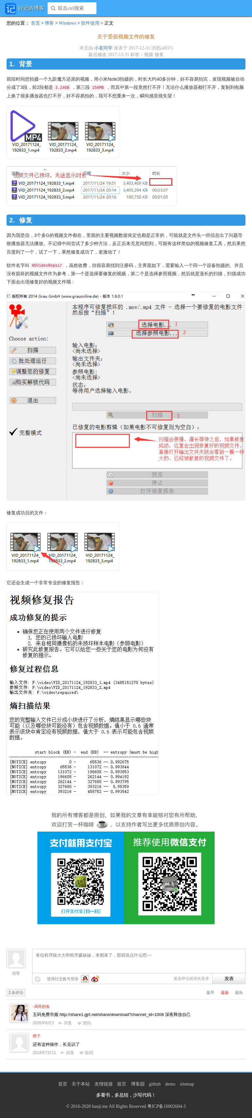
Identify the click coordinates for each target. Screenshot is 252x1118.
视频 (148, 54)
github (155, 1084)
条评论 (16, 992)
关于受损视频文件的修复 (126, 36)
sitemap (187, 1084)
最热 (239, 992)
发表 (229, 978)
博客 (49, 23)
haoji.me (100, 1106)
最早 (210, 992)
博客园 (138, 1084)
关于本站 (81, 1084)
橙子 (37, 1036)
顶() (84, 1023)
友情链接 (103, 1084)
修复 (159, 54)
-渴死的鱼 (41, 1006)
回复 (65, 1023)
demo (170, 1084)
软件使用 (90, 23)
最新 (225, 992)
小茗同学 (103, 48)
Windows (67, 23)
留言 (121, 1084)
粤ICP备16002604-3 (166, 1106)
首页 (35, 23)
